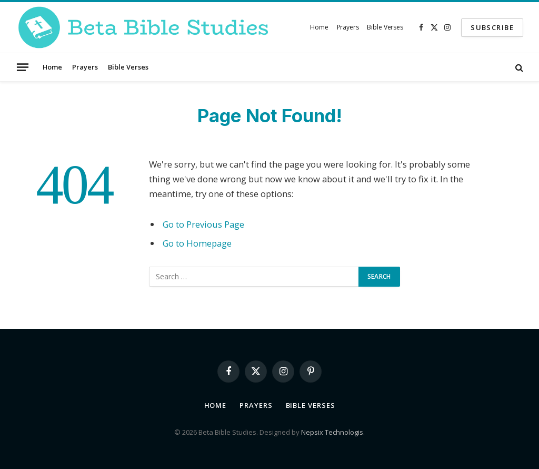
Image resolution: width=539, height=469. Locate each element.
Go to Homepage (197, 243)
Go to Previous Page (203, 224)
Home (319, 27)
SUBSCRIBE (492, 27)
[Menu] (22, 67)
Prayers (348, 27)
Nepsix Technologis (332, 432)
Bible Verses (385, 27)
